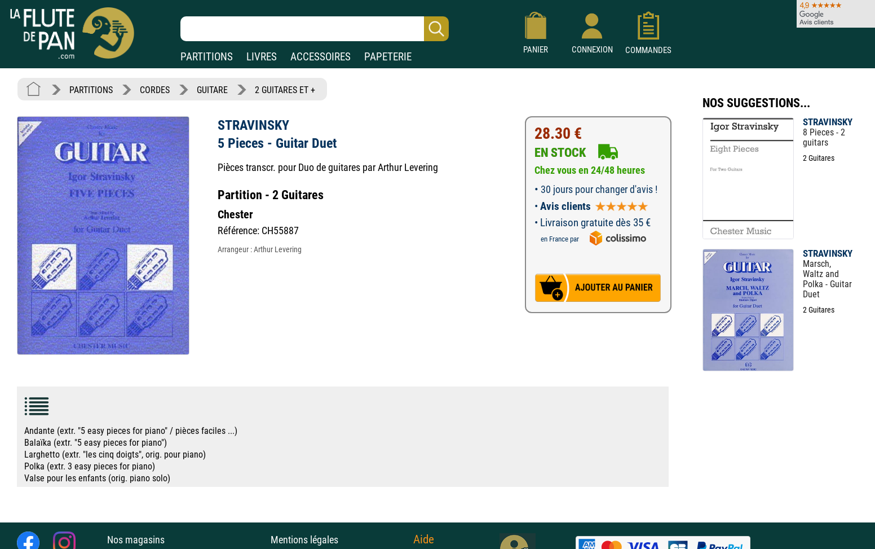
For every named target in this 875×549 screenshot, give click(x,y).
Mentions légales (304, 540)
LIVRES (261, 56)
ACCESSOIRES (320, 56)
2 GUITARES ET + (285, 90)
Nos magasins (136, 540)
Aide (423, 539)
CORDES (155, 90)
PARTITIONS (206, 56)
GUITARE (212, 90)
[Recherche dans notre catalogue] (314, 28)
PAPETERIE (388, 56)
